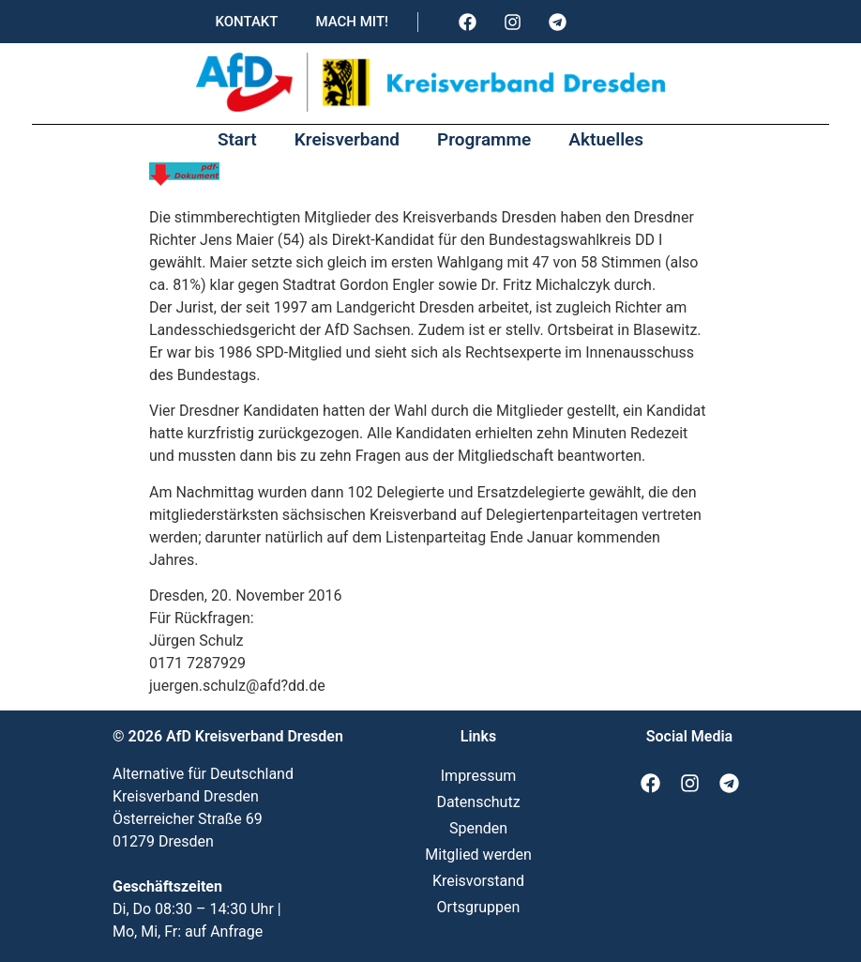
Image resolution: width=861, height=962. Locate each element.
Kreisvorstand (478, 881)
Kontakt (246, 21)
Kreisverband (347, 139)
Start (237, 139)
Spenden (478, 828)
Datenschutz (478, 802)
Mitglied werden (478, 854)
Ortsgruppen (479, 907)
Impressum (479, 776)
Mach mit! (351, 21)
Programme (484, 139)
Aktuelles (605, 139)
